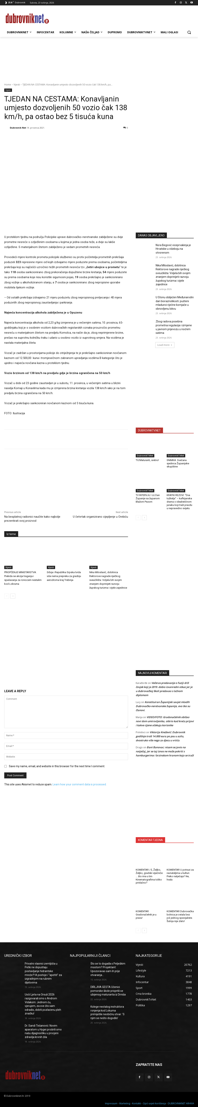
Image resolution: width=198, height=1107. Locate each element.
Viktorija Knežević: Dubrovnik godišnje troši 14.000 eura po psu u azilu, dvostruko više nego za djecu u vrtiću (160, 736)
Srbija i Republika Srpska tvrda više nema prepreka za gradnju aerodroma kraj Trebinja (64, 576)
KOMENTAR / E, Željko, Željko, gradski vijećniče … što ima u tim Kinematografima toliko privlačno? (149, 876)
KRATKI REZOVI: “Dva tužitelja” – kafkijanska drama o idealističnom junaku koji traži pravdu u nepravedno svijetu (179, 502)
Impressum (111, 1103)
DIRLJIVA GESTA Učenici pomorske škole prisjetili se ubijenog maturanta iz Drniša (108, 990)
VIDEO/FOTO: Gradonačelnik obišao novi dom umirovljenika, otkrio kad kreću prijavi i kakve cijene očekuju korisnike (165, 721)
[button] (189, 32)
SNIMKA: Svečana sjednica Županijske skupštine (178, 463)
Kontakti (136, 1103)
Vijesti (17, 84)
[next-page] (12, 596)
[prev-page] (6, 596)
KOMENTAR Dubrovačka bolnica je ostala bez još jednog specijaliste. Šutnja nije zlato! (180, 916)
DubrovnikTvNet (145, 455)
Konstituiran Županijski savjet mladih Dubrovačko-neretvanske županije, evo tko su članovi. (163, 706)
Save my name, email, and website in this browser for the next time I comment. (57, 766)
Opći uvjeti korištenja (154, 1103)
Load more (164, 345)
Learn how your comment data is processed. (80, 784)
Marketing (124, 1103)
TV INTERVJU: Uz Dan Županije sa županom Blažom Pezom (148, 498)
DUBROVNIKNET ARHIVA (181, 1103)
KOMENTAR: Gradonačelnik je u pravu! (146, 914)
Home (7, 84)
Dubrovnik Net (18, 127)
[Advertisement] (165, 192)
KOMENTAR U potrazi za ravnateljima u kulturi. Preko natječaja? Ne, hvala (180, 874)
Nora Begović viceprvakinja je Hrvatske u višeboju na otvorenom (173, 249)
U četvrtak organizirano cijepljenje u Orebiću (100, 516)
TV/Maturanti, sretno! (147, 460)
